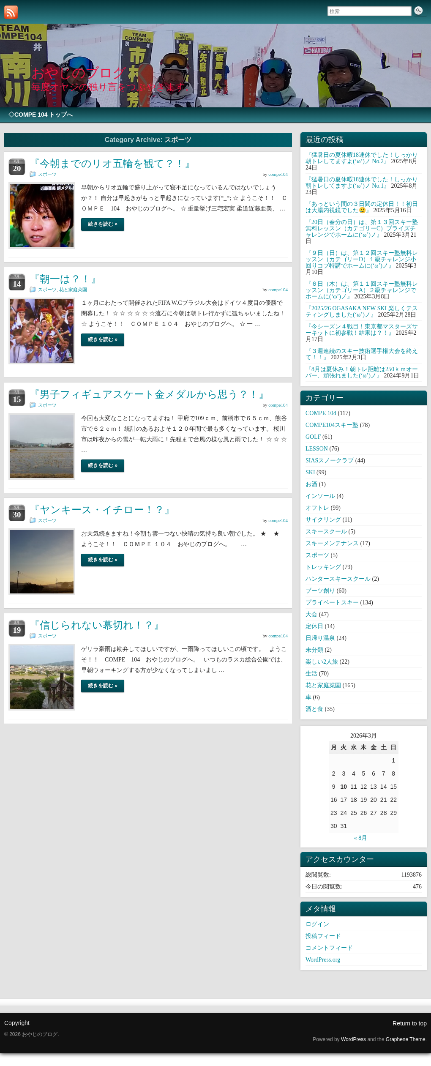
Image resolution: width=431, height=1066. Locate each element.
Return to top (410, 1023)
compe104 (278, 174)
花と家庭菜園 (73, 289)
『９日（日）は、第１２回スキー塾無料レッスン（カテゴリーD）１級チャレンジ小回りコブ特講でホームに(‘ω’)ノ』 (362, 259)
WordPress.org (323, 960)
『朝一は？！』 (65, 278)
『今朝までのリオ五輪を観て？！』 (112, 163)
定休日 (314, 626)
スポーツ (47, 174)
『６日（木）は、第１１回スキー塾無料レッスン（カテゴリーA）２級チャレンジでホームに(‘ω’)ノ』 (362, 290)
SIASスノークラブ (330, 460)
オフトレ (317, 508)
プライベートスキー (332, 602)
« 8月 (361, 838)
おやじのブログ (78, 72)
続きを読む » (102, 224)
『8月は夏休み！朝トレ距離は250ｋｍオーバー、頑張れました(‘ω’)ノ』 (362, 372)
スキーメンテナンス (332, 543)
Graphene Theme (406, 1039)
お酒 (311, 484)
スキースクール (326, 531)
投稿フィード (323, 936)
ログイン (317, 924)
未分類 (314, 650)
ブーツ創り (320, 591)
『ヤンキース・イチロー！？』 (102, 509)
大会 (311, 614)
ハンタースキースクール (338, 579)
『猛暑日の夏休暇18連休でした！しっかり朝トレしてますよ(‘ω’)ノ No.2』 (362, 158)
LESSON (317, 449)
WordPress (353, 1039)
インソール (320, 496)
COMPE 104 (321, 413)
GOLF (313, 437)
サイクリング (323, 520)
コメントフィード (329, 948)
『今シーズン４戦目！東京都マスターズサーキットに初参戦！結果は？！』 (362, 329)
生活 (311, 673)
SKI (310, 472)
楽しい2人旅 (322, 662)
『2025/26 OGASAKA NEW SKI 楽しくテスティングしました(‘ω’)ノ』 (362, 311)
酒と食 (314, 709)
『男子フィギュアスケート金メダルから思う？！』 (149, 394)
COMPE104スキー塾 (332, 425)
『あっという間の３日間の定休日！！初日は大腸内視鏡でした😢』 (362, 207)
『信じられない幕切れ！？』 (97, 624)
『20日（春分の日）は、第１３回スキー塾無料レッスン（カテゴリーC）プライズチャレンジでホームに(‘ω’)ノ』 (362, 228)
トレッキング (323, 567)
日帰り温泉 (320, 638)
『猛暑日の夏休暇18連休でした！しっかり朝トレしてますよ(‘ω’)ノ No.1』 (362, 182)
